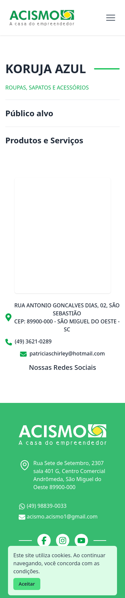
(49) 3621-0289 (28, 341)
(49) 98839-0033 (43, 506)
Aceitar (27, 584)
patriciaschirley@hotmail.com (62, 353)
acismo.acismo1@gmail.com (58, 516)
